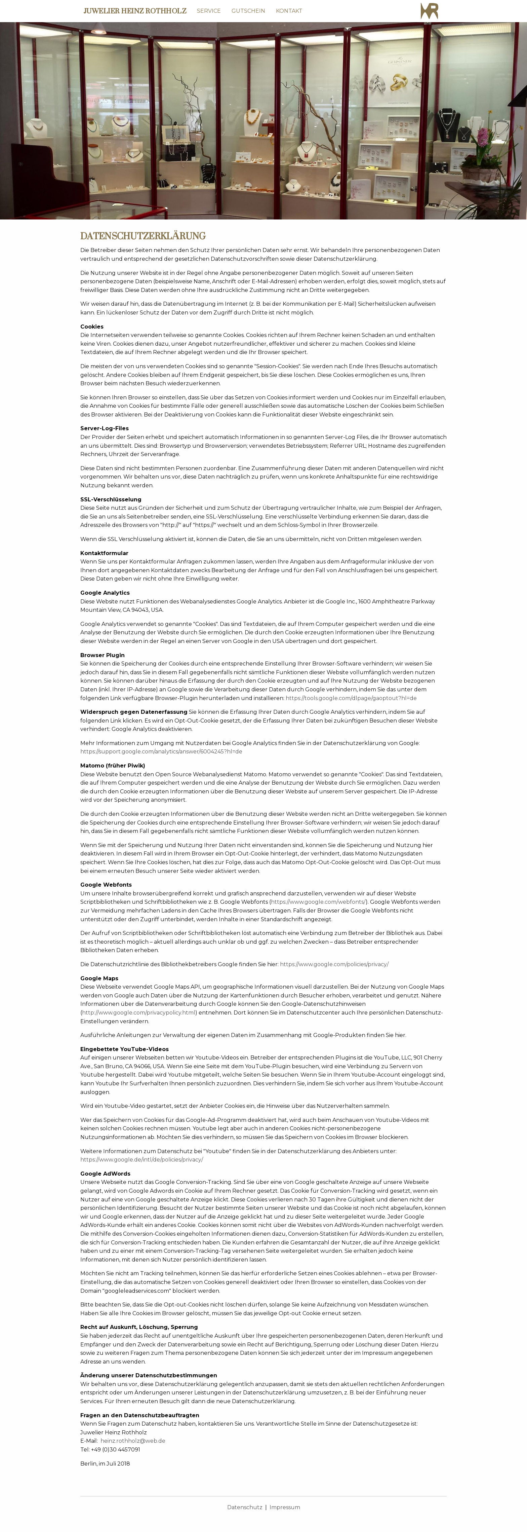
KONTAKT (289, 11)
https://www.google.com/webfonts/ (318, 902)
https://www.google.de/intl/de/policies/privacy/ (141, 1159)
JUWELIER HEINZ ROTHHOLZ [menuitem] (134, 11)
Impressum (285, 1507)
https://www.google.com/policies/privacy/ (334, 964)
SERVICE (209, 11)
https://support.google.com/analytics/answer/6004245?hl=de (161, 751)
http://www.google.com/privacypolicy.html (138, 1012)
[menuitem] (209, 11)
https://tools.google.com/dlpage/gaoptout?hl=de (351, 698)
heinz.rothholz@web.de (132, 1441)
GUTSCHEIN (248, 11)
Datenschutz (244, 1507)
